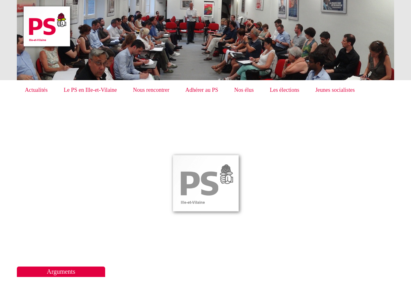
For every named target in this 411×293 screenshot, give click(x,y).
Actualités (36, 90)
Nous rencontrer (151, 90)
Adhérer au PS (201, 90)
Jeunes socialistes (335, 90)
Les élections (284, 90)
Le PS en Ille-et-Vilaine (90, 90)
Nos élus (244, 90)
